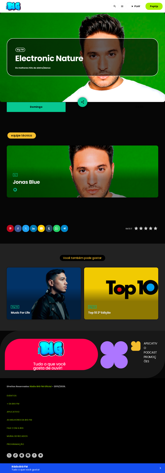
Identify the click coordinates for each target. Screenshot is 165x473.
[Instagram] (28, 455)
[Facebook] (34, 455)
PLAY (135, 6)
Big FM (20, 49)
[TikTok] (15, 455)
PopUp (154, 6)
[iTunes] (21, 455)
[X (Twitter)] (9, 455)
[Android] (40, 455)
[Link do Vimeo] (13, 6)
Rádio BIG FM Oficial (41, 386)
